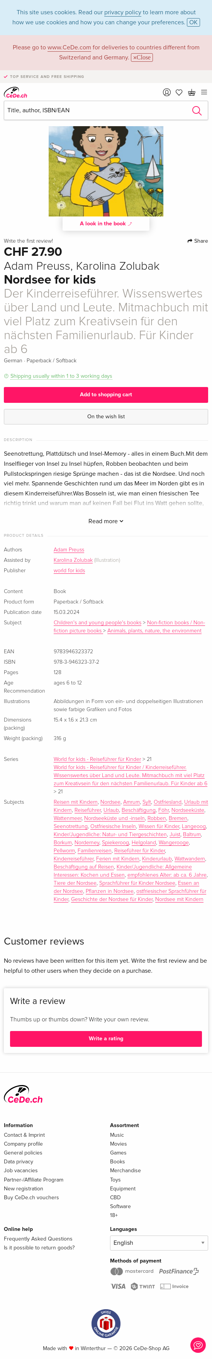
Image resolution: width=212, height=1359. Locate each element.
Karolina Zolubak (73, 560)
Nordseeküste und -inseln (114, 818)
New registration (23, 1188)
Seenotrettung (71, 826)
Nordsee (110, 802)
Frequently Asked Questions (38, 1239)
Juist (175, 834)
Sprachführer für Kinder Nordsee (137, 883)
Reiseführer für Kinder (139, 851)
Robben (157, 818)
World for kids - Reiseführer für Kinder (97, 759)
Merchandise (125, 1170)
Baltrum (192, 834)
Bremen (178, 818)
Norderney (87, 842)
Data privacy (18, 1161)
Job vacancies (21, 1170)
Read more (106, 521)
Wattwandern (190, 859)
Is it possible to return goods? (39, 1247)
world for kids (69, 570)
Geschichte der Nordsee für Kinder (112, 899)
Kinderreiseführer (73, 859)
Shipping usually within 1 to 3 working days (61, 376)
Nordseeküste (187, 810)
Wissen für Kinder (159, 826)
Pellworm (64, 851)
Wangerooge (174, 842)
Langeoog (194, 826)
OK (193, 22)
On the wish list (106, 416)
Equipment (123, 1188)
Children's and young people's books (97, 622)
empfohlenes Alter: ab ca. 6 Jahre (167, 875)
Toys (115, 1179)
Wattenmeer (67, 818)
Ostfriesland (167, 802)
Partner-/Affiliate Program (33, 1179)
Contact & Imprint (24, 1135)
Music (117, 1135)
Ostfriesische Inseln (113, 826)
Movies (118, 1144)
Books (117, 1161)
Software (120, 1206)
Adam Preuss (69, 550)
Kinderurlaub (157, 859)
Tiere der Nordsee (75, 883)
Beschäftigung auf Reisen (84, 867)
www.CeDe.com (69, 47)
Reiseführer (88, 810)
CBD (115, 1197)
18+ (114, 1215)
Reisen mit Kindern (76, 802)
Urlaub (111, 810)
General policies (23, 1152)
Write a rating (106, 1038)
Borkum (63, 842)
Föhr (163, 810)
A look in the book (106, 223)
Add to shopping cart (106, 394)
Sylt (146, 802)
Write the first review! (28, 241)
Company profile (23, 1144)
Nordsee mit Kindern (179, 899)
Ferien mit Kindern (117, 859)
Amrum (131, 802)
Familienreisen (95, 851)
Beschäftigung (139, 810)
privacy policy (122, 12)
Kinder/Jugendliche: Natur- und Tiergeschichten (110, 834)
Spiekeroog (115, 842)
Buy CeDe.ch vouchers (31, 1197)
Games (118, 1152)
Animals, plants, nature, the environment (154, 631)
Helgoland (144, 842)
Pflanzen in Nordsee (110, 891)
